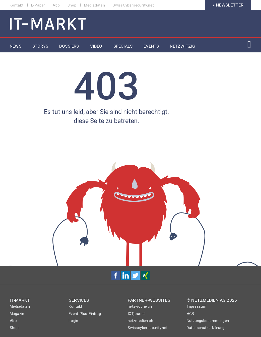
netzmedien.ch (140, 320)
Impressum (197, 306)
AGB (190, 313)
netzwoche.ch (140, 306)
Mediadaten (94, 5)
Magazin (17, 313)
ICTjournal (137, 313)
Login (73, 320)
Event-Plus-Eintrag (85, 313)
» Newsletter (228, 5)
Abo (56, 5)
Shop (72, 5)
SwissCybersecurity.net (133, 5)
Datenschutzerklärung (206, 327)
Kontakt (17, 5)
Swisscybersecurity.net (148, 327)
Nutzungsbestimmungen (208, 320)
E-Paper (38, 5)
